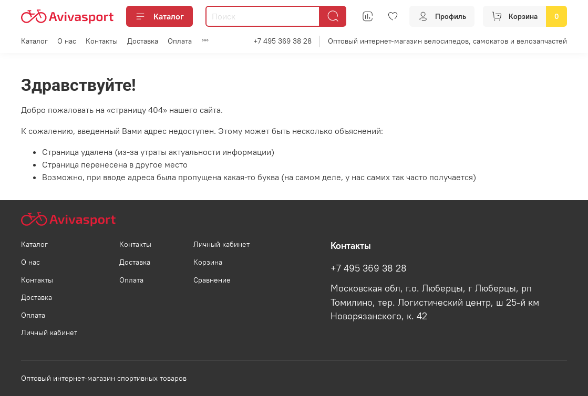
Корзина (207, 262)
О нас (66, 41)
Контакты (102, 41)
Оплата (180, 41)
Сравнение (212, 280)
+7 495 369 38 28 (282, 41)
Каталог (159, 16)
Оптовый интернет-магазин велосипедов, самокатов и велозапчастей (447, 41)
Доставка (142, 41)
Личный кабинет (49, 332)
